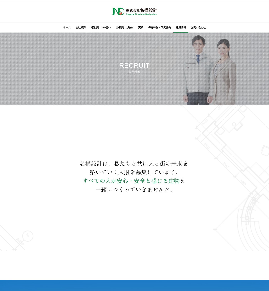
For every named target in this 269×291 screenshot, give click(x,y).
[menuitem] (67, 27)
